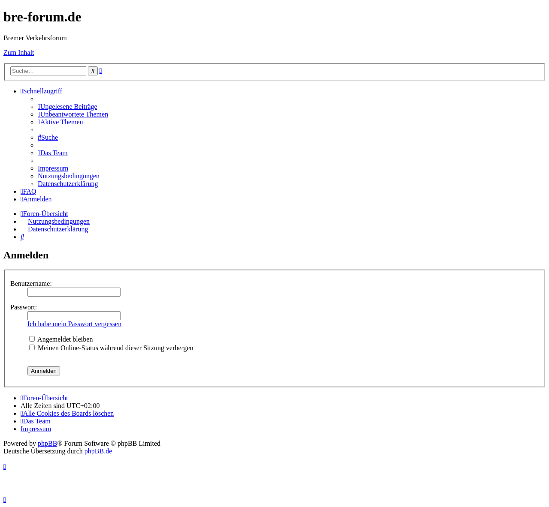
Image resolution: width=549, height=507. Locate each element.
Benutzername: (31, 283)
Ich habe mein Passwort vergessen (74, 323)
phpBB (47, 443)
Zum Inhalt (18, 52)
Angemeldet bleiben (61, 339)
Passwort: (23, 307)
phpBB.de (98, 451)
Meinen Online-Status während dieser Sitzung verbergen (111, 347)
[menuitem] (67, 106)
